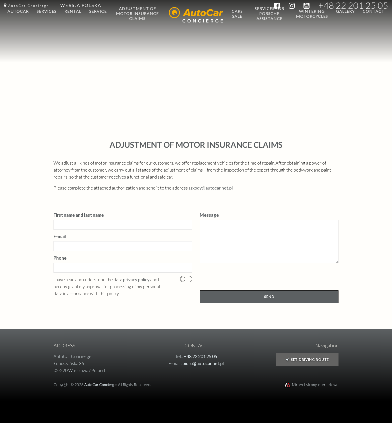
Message (209, 215)
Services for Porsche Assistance (269, 24)
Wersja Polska (80, 5)
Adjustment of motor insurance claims (137, 24)
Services (46, 22)
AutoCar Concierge (28, 6)
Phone (60, 258)
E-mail (60, 236)
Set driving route (307, 359)
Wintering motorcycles (312, 25)
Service (98, 22)
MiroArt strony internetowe (311, 384)
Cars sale (237, 25)
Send (269, 296)
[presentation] (238, 278)
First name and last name (79, 215)
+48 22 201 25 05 (353, 5)
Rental (72, 22)
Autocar (18, 22)
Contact (373, 22)
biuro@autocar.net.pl (203, 363)
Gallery (345, 22)
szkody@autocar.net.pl (210, 188)
